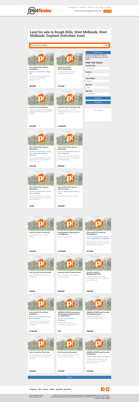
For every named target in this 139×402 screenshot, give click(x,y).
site (108, 395)
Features (89, 72)
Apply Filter (98, 98)
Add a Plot (91, 7)
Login (96, 7)
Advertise (67, 389)
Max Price (89, 91)
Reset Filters (98, 102)
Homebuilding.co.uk (73, 7)
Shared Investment (40, 153)
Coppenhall (61, 320)
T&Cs (40, 389)
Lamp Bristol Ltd (37, 397)
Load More (70, 377)
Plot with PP (40, 72)
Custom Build (95, 238)
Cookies (52, 389)
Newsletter (83, 7)
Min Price (89, 85)
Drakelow (37, 318)
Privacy (45, 389)
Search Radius (90, 78)
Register (108, 7)
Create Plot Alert (98, 52)
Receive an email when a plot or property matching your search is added (97, 57)
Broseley (106, 356)
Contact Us (33, 389)
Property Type (90, 65)
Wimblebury (106, 238)
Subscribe (102, 7)
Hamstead (32, 155)
